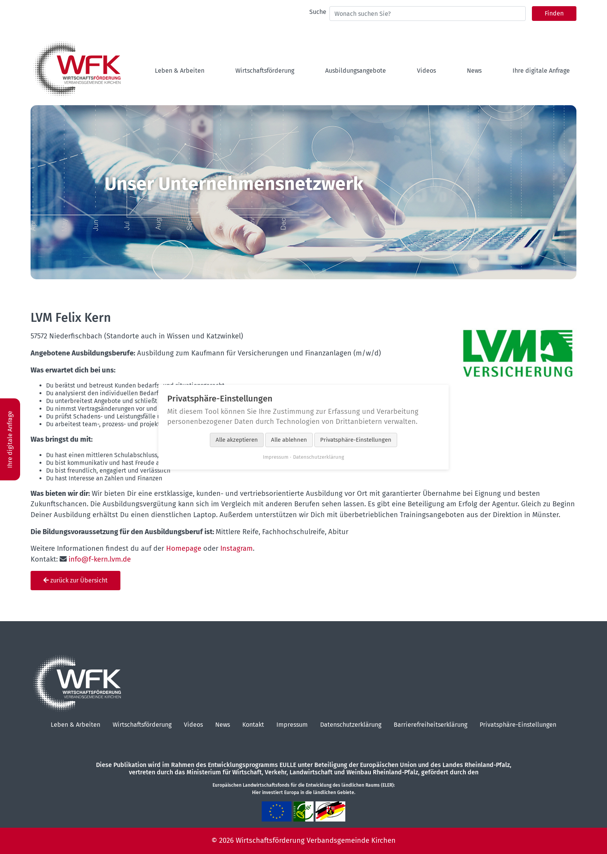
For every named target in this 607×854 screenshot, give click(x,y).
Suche (317, 11)
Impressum (292, 724)
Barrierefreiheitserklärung (430, 724)
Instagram (236, 548)
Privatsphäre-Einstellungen (518, 724)
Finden (554, 13)
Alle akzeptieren (237, 439)
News (222, 724)
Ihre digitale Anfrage (10, 434)
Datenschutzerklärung (350, 724)
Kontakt (253, 724)
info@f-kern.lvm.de (100, 559)
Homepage (183, 548)
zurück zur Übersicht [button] (75, 580)
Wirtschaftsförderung (142, 724)
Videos (193, 724)
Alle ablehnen (289, 439)
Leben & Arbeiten (75, 724)
